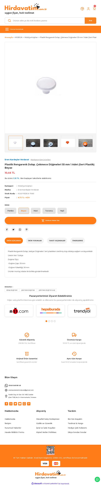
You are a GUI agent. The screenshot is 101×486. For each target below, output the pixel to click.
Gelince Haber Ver (50, 220)
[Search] (50, 20)
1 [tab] (46, 321)
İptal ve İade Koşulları (45, 428)
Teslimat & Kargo (75, 424)
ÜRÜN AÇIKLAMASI (14, 241)
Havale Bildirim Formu (14, 433)
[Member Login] (88, 9)
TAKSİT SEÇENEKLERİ (57, 241)
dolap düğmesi (11, 290)
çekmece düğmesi (28, 290)
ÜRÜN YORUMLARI (35, 241)
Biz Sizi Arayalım (75, 419)
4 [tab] (54, 321)
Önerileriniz (77, 241)
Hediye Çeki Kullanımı (77, 428)
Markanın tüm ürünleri (41, 160)
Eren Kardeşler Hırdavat (28, 190)
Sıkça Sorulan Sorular (77, 433)
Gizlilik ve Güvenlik (44, 424)
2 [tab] (49, 321)
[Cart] (94, 9)
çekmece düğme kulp (47, 290)
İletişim (8, 424)
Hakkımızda (10, 419)
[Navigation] (50, 29)
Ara (90, 20)
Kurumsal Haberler (13, 428)
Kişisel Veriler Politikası (46, 433)
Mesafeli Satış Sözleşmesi (47, 419)
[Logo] (26, 8)
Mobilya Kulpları (25, 186)
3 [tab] (52, 321)
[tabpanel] (19, 312)
